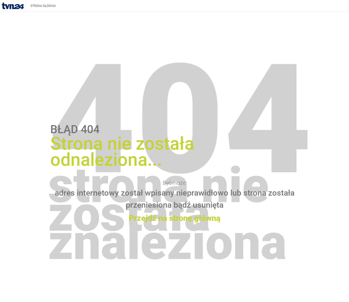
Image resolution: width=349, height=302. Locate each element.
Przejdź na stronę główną (174, 218)
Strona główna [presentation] (43, 6)
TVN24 (13, 6)
